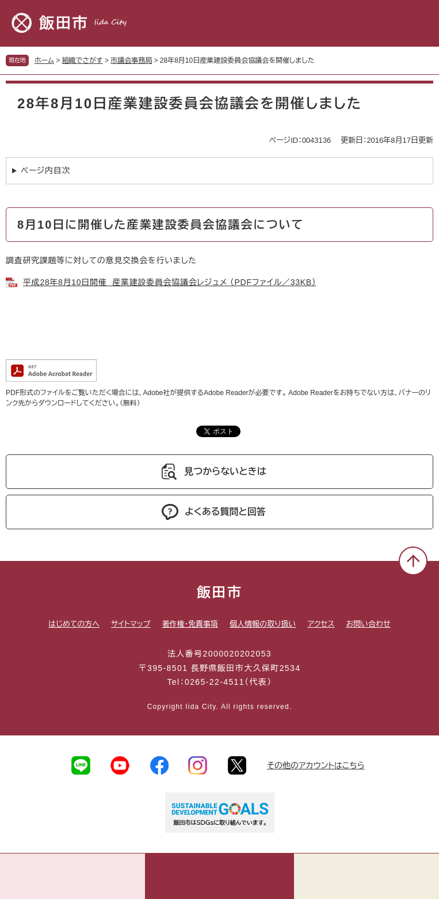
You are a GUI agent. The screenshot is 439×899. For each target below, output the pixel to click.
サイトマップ (130, 624)
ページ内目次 (45, 170)
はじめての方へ (74, 624)
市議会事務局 (131, 60)
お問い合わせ (368, 624)
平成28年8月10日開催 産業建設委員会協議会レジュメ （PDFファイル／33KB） (169, 282)
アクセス (320, 624)
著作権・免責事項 (190, 624)
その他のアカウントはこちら (316, 765)
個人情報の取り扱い (263, 624)
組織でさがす (82, 60)
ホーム (44, 60)
